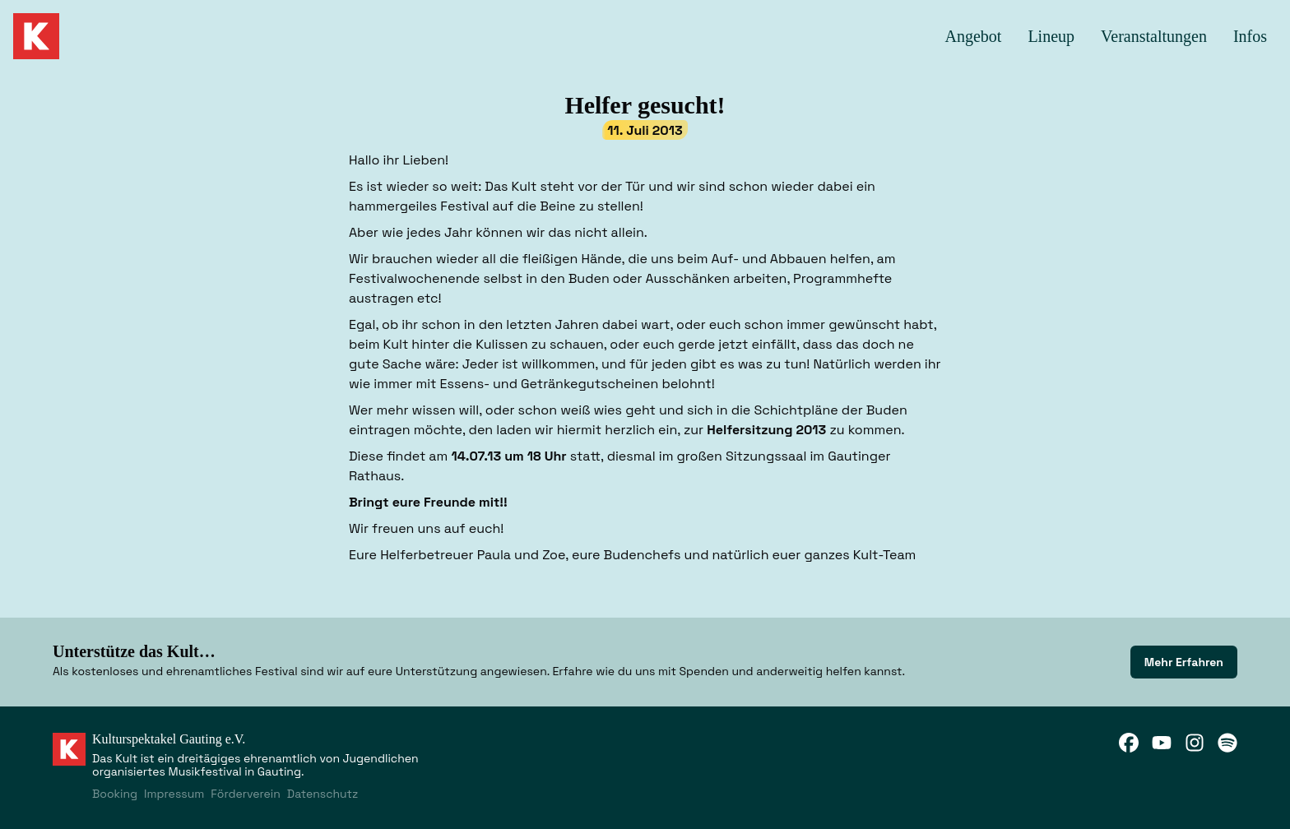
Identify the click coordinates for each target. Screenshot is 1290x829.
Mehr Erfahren (1183, 662)
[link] (1183, 662)
